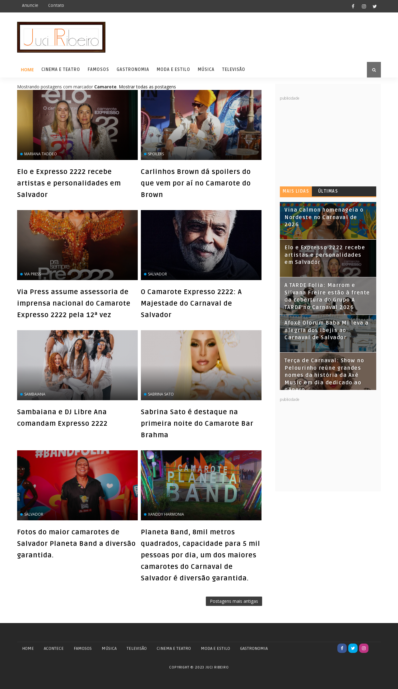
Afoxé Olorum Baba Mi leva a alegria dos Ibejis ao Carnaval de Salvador (327, 330)
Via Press (32, 274)
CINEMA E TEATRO (174, 648)
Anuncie (30, 5)
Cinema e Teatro (60, 69)
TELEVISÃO (137, 648)
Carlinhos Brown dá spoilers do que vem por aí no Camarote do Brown (196, 183)
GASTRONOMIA (254, 648)
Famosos (98, 69)
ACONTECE (54, 648)
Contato (56, 5)
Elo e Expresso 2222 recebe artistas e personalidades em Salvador (69, 183)
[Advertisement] (326, 140)
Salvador (157, 274)
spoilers (156, 154)
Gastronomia (133, 69)
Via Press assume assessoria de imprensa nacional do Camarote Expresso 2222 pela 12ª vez (74, 303)
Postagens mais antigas (234, 601)
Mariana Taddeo (40, 154)
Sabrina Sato (161, 394)
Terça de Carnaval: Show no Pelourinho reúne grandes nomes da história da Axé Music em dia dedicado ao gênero (324, 375)
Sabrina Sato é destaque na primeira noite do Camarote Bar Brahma (197, 423)
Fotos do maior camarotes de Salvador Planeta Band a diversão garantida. (76, 543)
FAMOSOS (83, 648)
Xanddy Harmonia (166, 514)
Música (206, 69)
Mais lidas (296, 191)
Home (27, 70)
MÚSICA (109, 648)
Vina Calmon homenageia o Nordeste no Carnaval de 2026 (324, 217)
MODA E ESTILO (215, 648)
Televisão (233, 69)
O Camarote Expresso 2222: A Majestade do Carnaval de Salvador (191, 303)
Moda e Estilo (173, 69)
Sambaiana (34, 394)
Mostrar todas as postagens (147, 87)
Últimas (328, 191)
